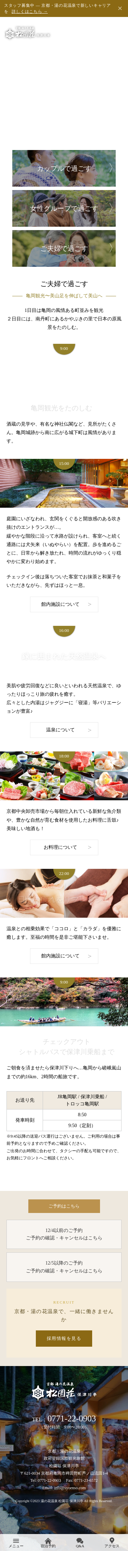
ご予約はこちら (64, 1206)
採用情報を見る (64, 1338)
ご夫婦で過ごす (64, 248)
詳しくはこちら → (29, 11)
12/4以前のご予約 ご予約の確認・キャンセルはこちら (64, 1234)
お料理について (60, 847)
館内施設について (60, 604)
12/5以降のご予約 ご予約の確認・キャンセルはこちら (64, 1266)
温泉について (60, 729)
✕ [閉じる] (120, 8)
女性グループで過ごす (64, 208)
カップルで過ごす (64, 168)
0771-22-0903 (71, 1418)
